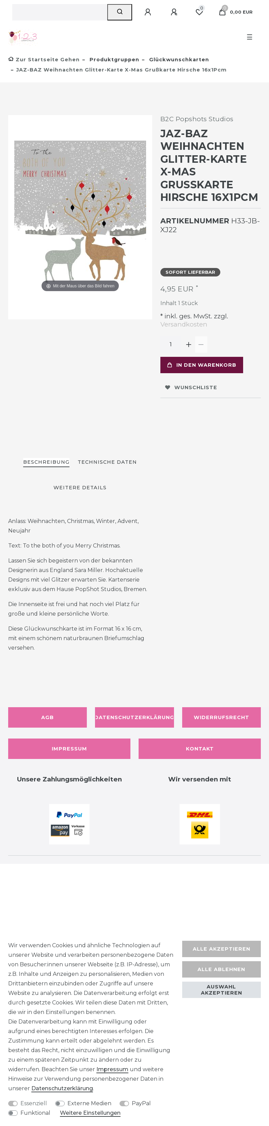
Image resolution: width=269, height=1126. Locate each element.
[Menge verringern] (201, 344)
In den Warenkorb (201, 365)
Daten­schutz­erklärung (62, 1088)
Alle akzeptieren (221, 949)
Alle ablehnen (221, 969)
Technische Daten (107, 462)
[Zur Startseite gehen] (44, 60)
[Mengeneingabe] (170, 344)
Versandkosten (183, 324)
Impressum (69, 749)
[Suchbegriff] (59, 12)
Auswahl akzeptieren (221, 990)
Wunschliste (191, 387)
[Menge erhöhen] (189, 344)
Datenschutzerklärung (134, 717)
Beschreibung (46, 462)
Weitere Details (80, 488)
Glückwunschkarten (178, 60)
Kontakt (200, 749)
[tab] (46, 462)
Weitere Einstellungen (90, 1113)
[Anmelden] (148, 12)
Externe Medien (89, 1103)
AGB (47, 717)
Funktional (35, 1113)
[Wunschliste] (199, 12)
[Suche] (119, 12)
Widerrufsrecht (221, 717)
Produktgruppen (113, 60)
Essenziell (33, 1103)
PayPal (141, 1103)
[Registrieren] (175, 12)
